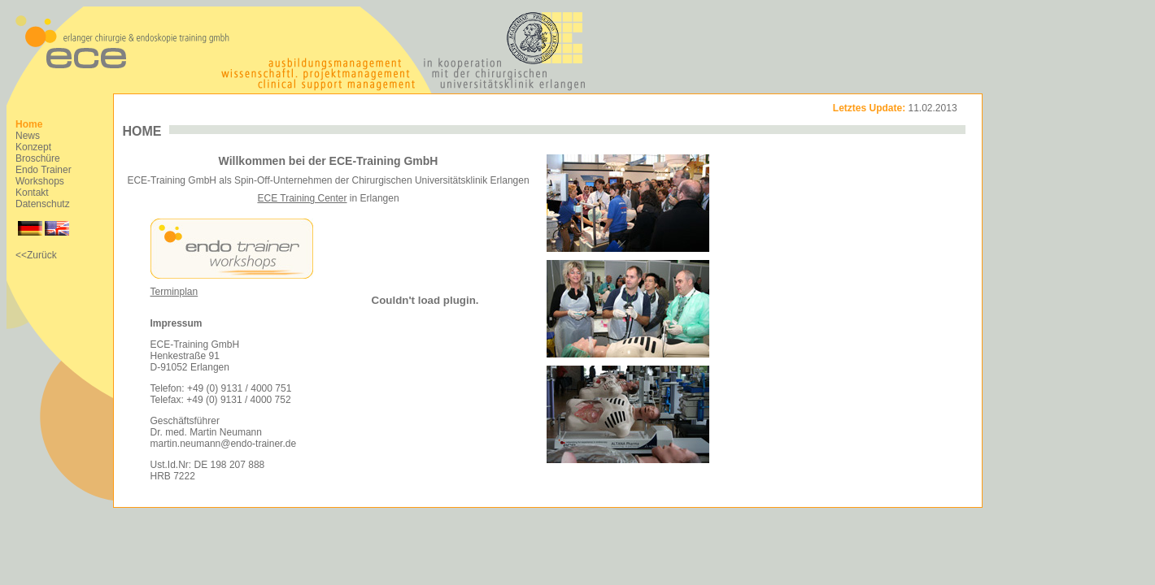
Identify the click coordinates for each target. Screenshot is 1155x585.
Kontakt (32, 192)
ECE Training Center (301, 198)
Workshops (39, 181)
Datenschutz (42, 204)
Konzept (33, 147)
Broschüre (37, 158)
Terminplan (174, 291)
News (27, 135)
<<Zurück (36, 255)
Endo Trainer (43, 170)
